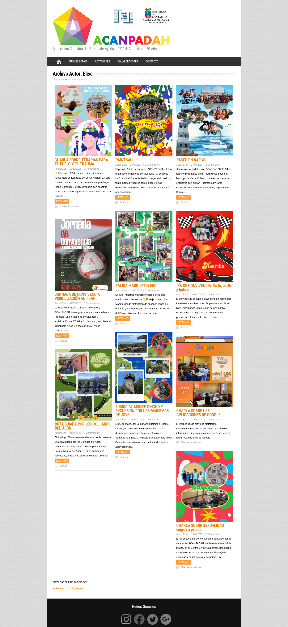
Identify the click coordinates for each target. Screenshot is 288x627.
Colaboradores (127, 61)
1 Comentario (212, 164)
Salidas (124, 202)
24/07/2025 (136, 290)
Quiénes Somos (78, 61)
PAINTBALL (124, 160)
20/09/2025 (136, 164)
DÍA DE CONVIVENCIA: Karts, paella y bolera (203, 287)
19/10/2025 (75, 168)
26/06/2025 (197, 294)
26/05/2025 (136, 419)
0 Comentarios (91, 168)
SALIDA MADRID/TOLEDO (135, 285)
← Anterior (58, 588)
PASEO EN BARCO (190, 160)
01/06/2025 (75, 303)
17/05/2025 (197, 419)
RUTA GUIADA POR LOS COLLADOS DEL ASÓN (82, 426)
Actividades (102, 61)
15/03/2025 (197, 534)
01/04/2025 (75, 433)
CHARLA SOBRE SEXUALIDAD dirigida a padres (200, 527)
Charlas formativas (69, 206)
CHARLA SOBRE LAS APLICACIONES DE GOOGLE (198, 413)
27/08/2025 (197, 164)
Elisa (63, 168)
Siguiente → (78, 588)
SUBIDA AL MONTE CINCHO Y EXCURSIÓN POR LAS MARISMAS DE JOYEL (142, 411)
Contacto (152, 61)
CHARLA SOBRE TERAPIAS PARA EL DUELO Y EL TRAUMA (81, 162)
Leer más (62, 201)
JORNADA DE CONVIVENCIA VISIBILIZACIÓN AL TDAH (77, 296)
